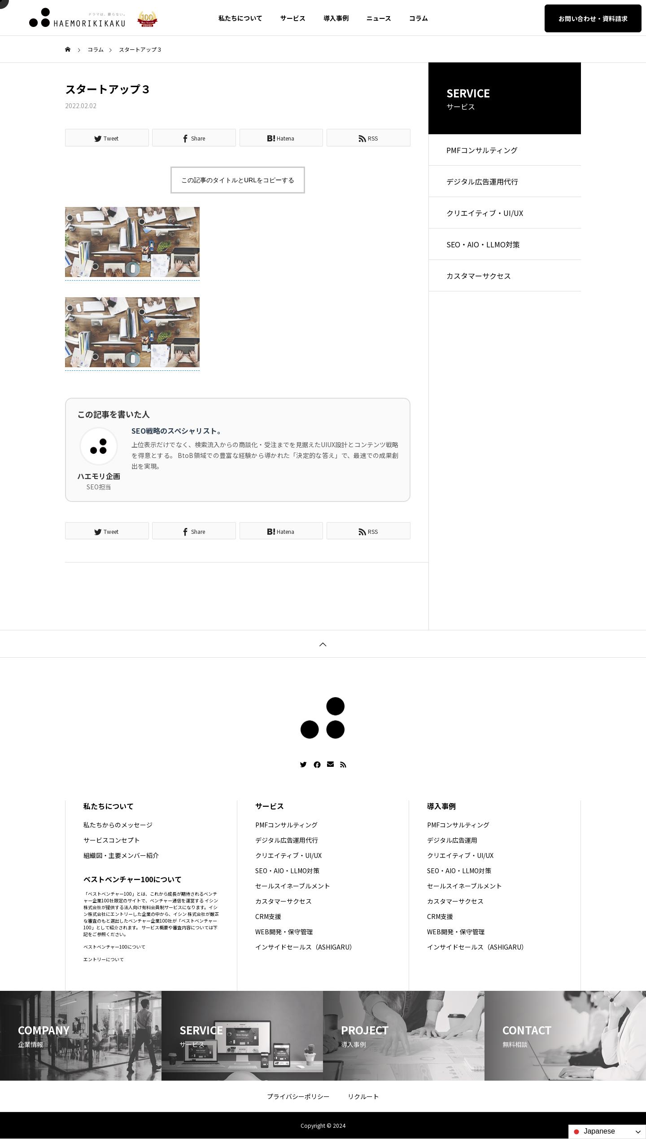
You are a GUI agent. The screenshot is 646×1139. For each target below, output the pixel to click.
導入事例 (336, 17)
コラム (418, 17)
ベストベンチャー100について (114, 946)
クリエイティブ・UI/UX (484, 212)
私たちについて (240, 17)
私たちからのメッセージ (118, 824)
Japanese (593, 1131)
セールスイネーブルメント (292, 885)
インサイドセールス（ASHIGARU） (305, 946)
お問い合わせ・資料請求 (593, 18)
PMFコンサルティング (482, 150)
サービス (293, 17)
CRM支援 (268, 916)
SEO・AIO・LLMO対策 (483, 244)
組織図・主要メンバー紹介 (121, 855)
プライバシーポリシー (298, 1096)
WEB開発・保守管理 (284, 931)
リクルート (363, 1096)
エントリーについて (103, 959)
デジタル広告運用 (452, 840)
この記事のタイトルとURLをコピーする (237, 180)
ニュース (379, 17)
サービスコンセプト (111, 840)
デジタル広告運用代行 (482, 181)
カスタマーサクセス (478, 275)
